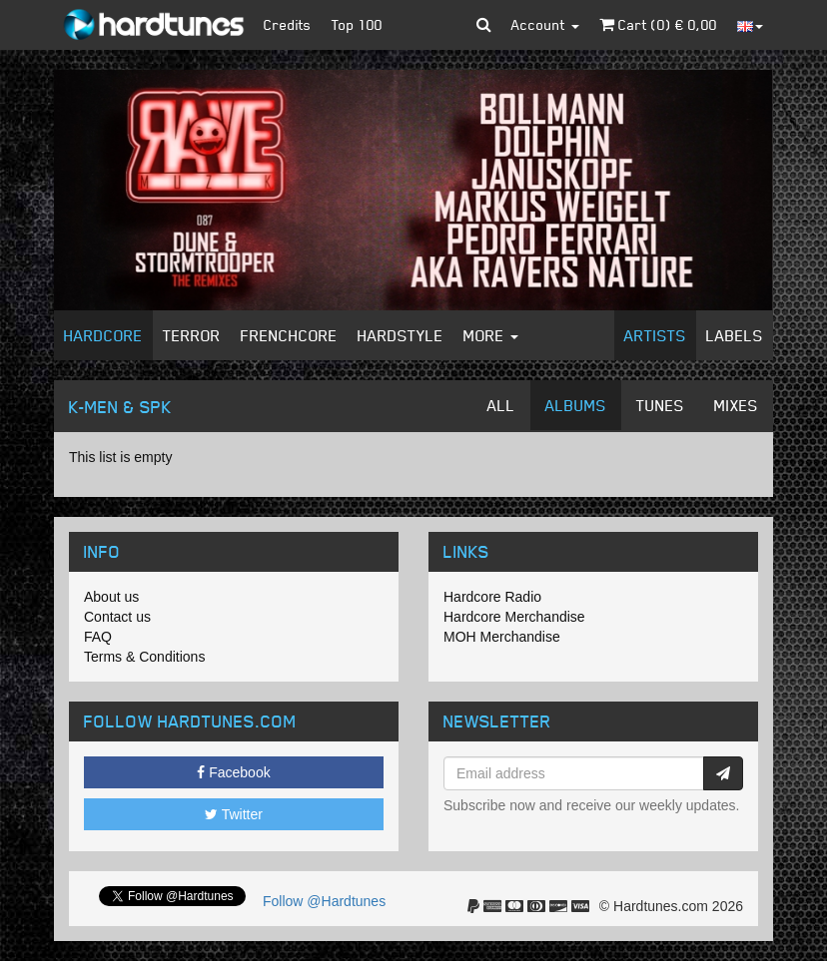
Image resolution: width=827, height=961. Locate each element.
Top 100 (357, 24)
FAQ (98, 637)
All (501, 405)
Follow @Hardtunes (324, 901)
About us (111, 597)
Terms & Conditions (144, 657)
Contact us (117, 617)
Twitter (234, 814)
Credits (288, 24)
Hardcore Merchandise (514, 617)
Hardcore (103, 335)
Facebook (233, 772)
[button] (483, 25)
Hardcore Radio (492, 597)
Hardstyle (400, 335)
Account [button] (545, 24)
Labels (734, 335)
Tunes (660, 405)
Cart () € (658, 24)
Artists (655, 335)
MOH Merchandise (501, 637)
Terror (192, 335)
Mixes (736, 405)
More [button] (490, 335)
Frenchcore (289, 335)
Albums (575, 405)
